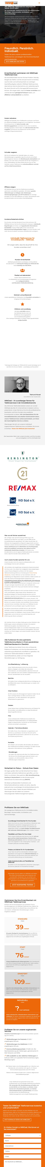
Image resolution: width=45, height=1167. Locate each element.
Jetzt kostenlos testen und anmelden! (17, 1119)
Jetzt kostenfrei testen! (22, 885)
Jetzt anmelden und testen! (15, 61)
